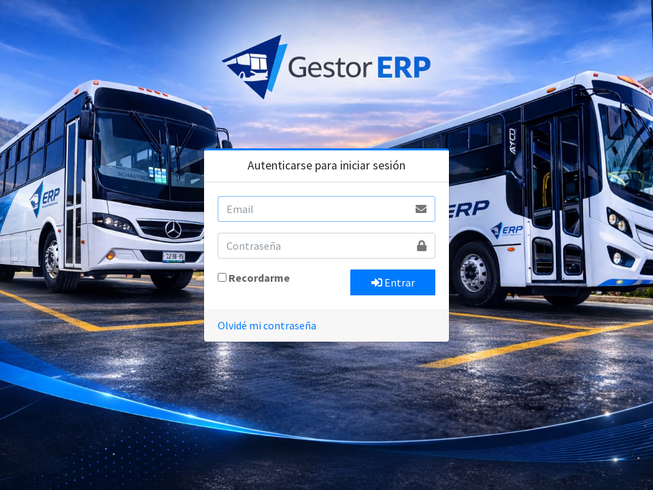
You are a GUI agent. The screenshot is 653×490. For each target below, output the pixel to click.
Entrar (393, 282)
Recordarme (259, 277)
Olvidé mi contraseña (267, 325)
